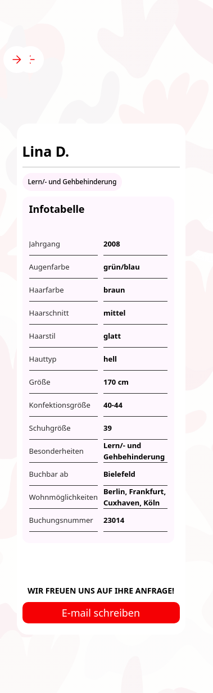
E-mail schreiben (101, 612)
